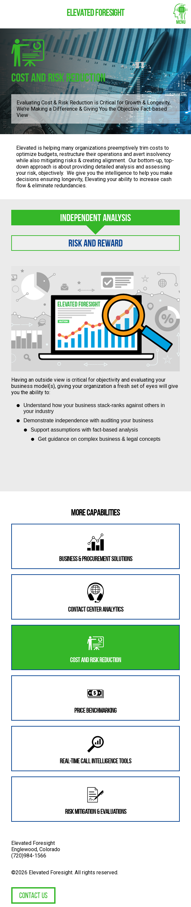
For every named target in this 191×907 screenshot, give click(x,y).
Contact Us (33, 895)
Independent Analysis (95, 217)
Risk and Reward (95, 243)
